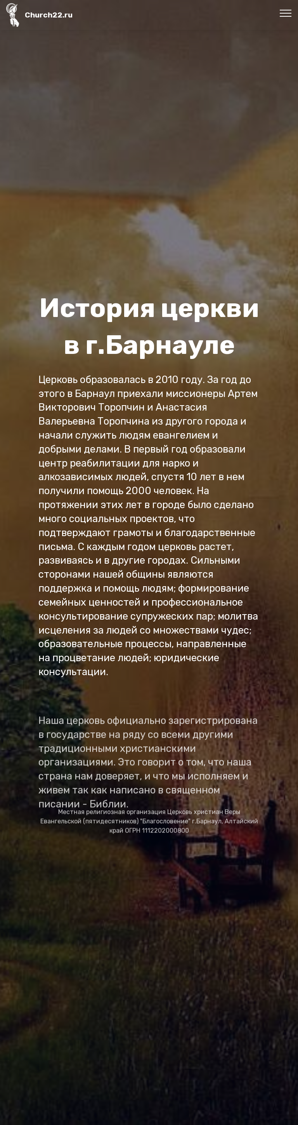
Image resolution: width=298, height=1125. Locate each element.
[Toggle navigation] (286, 12)
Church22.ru (49, 15)
